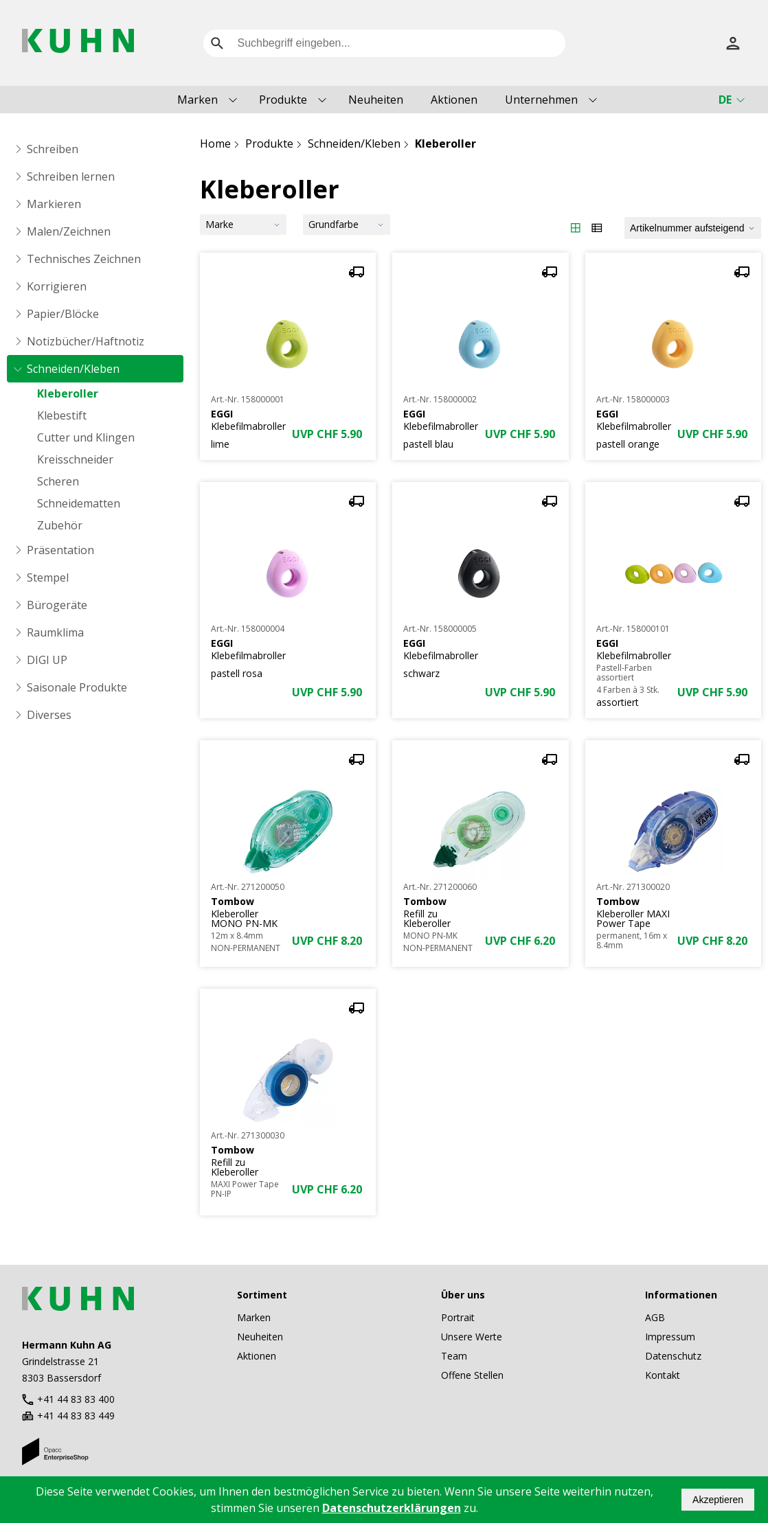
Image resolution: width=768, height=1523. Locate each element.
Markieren (54, 203)
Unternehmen (541, 99)
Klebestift (62, 415)
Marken (197, 99)
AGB (655, 1317)
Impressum (670, 1336)
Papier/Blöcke (63, 313)
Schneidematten (78, 503)
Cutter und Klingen (86, 437)
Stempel (48, 577)
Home (215, 143)
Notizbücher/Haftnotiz (85, 341)
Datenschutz (673, 1355)
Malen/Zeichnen (69, 231)
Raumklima (55, 632)
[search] (217, 43)
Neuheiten (375, 99)
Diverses (49, 714)
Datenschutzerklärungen (391, 1507)
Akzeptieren (717, 1499)
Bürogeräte (57, 604)
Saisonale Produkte (77, 687)
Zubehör (59, 525)
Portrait (458, 1317)
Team (454, 1355)
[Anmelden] (733, 43)
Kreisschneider (75, 459)
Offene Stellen (472, 1375)
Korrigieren (57, 286)
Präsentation (60, 550)
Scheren (58, 481)
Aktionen (454, 99)
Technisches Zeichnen (84, 258)
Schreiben (52, 149)
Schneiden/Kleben (73, 368)
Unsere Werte (471, 1336)
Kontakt (662, 1375)
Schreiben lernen (71, 176)
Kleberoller (67, 393)
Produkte (283, 99)
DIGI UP (47, 659)
